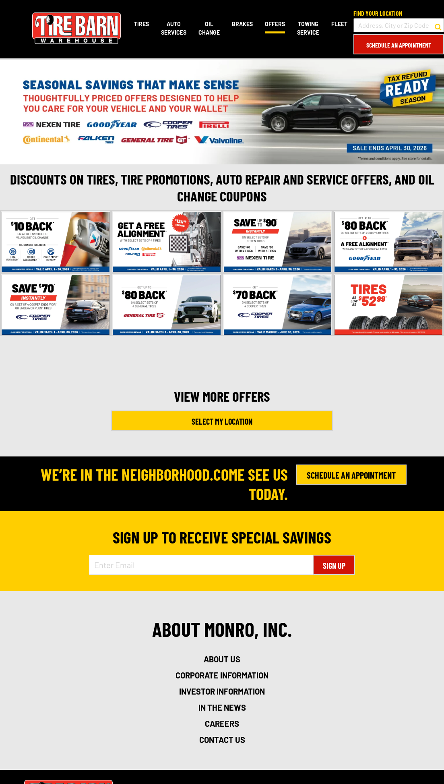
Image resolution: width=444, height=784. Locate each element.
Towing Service (308, 28)
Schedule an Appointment (398, 45)
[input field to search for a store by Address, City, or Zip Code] (398, 25)
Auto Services (173, 28)
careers (222, 723)
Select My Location (222, 421)
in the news (222, 707)
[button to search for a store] (438, 25)
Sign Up (334, 565)
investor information (222, 691)
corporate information (222, 675)
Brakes (242, 24)
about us (222, 659)
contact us (222, 740)
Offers (275, 24)
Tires (141, 24)
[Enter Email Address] (201, 565)
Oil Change (209, 28)
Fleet (339, 24)
